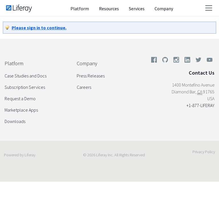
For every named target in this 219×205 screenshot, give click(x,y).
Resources (109, 8)
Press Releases (91, 76)
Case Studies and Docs (25, 76)
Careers (84, 87)
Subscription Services (25, 87)
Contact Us (201, 72)
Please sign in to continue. (39, 27)
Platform (79, 8)
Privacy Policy (203, 151)
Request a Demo (20, 98)
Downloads (15, 121)
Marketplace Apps (21, 110)
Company (164, 8)
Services (137, 8)
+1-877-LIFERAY (200, 105)
